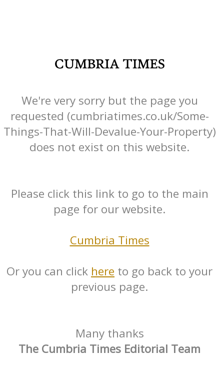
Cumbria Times (110, 240)
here (102, 271)
